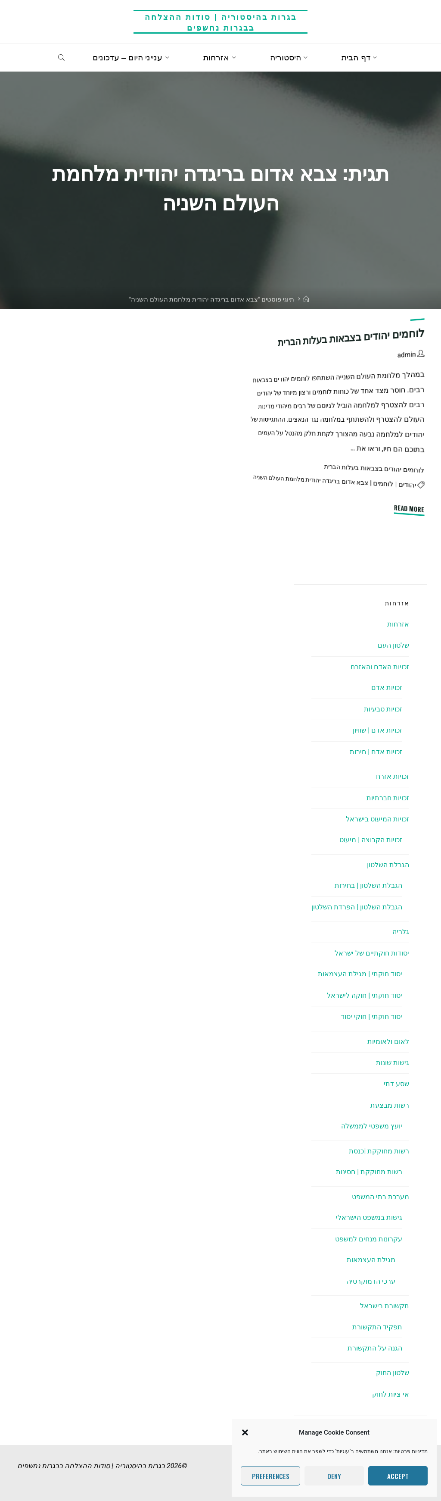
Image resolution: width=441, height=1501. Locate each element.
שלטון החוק (392, 1373)
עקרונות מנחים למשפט (368, 1239)
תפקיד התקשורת (377, 1327)
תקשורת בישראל (384, 1306)
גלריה (400, 932)
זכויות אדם (386, 687)
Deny (334, 1476)
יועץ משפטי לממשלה (371, 1126)
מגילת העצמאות (371, 1260)
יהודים (407, 485)
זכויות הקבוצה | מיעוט (370, 840)
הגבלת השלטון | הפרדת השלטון (356, 907)
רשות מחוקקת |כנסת (379, 1151)
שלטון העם (393, 645)
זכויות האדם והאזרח (380, 667)
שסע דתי (396, 1084)
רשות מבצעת (389, 1105)
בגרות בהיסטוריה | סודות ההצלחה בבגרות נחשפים (221, 22)
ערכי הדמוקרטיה (371, 1281)
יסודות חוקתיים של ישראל (372, 953)
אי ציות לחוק (390, 1394)
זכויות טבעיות (383, 709)
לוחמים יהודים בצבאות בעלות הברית (351, 337)
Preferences (270, 1476)
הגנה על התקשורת (375, 1348)
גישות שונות (392, 1063)
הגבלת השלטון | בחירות (368, 885)
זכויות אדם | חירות (376, 752)
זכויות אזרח (392, 776)
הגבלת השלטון (388, 865)
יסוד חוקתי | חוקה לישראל (364, 995)
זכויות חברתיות (387, 798)
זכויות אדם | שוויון (377, 730)
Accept (398, 1476)
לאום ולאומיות (388, 1041)
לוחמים (383, 483)
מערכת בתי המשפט (380, 1197)
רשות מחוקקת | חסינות (369, 1172)
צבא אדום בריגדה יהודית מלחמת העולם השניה (310, 480)
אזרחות (398, 624)
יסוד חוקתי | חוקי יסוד (371, 1016)
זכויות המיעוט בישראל (377, 819)
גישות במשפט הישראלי (369, 1217)
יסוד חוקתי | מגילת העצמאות (360, 974)
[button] (245, 1432)
